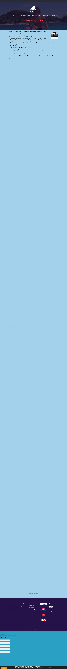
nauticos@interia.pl (32, 609)
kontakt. (20, 58)
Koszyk (21, 608)
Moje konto (22, 606)
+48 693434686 (31, 607)
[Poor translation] (6, 637)
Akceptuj (49, 667)
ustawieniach (42, 667)
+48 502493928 (31, 605)
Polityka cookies (12, 608)
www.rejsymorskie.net (52, 611)
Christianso (17, 45)
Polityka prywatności (13, 606)
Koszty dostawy (12, 611)
